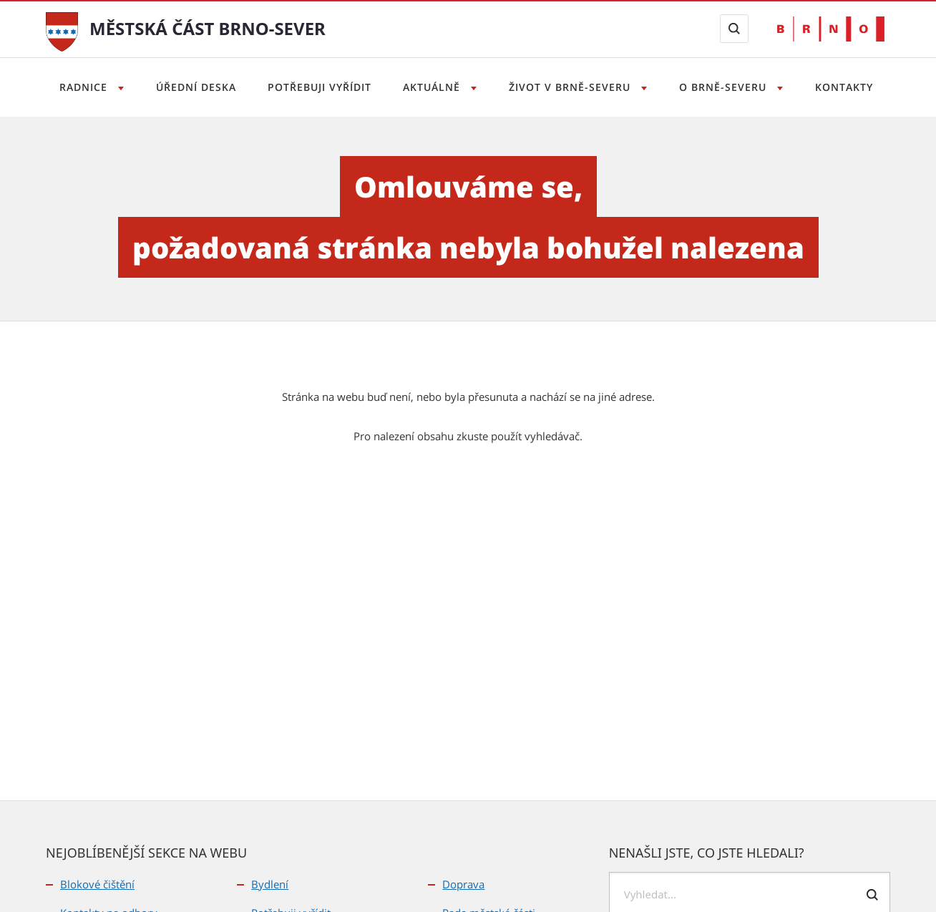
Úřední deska (191, 87)
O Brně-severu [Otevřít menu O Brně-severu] (729, 87)
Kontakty (852, 87)
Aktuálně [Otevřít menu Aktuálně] (433, 87)
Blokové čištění (97, 884)
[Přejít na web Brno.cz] (830, 29)
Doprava (463, 884)
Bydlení (269, 884)
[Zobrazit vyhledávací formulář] (734, 28)
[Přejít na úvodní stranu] (62, 30)
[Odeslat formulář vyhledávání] (872, 895)
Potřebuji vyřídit (317, 87)
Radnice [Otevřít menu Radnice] (77, 87)
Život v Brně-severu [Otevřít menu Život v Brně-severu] (574, 87)
